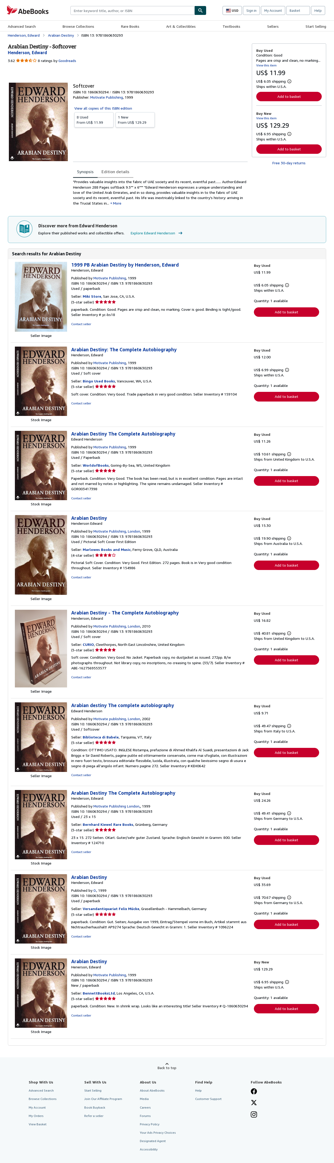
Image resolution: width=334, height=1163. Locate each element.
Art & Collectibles (181, 26)
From (94, 120)
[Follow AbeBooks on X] (254, 1103)
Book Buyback (94, 1107)
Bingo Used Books (99, 381)
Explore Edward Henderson (157, 233)
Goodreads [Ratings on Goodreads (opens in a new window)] (67, 60)
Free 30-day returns (289, 163)
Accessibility (149, 1149)
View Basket (37, 1124)
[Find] (200, 10)
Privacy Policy (149, 1124)
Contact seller (81, 324)
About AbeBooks (152, 1090)
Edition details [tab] (115, 171)
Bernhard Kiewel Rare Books (108, 824)
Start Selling (316, 26)
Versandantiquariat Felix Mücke (111, 908)
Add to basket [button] (289, 96)
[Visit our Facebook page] (254, 1092)
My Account (273, 10)
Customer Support (208, 1099)
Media (144, 1099)
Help (318, 10)
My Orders (36, 1116)
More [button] (117, 203)
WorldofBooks (96, 465)
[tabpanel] (160, 192)
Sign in (251, 10)
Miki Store (92, 296)
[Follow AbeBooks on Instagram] (254, 1115)
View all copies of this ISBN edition (103, 108)
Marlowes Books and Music (107, 549)
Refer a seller (93, 1116)
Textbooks (231, 26)
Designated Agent (153, 1141)
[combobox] (132, 10)
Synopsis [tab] (85, 171)
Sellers (273, 26)
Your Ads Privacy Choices (158, 1132)
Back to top (167, 1067)
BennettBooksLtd (99, 993)
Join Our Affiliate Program (103, 1099)
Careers (145, 1107)
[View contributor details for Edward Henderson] (27, 52)
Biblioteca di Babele (101, 737)
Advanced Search (22, 26)
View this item (266, 65)
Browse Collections (78, 26)
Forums (145, 1116)
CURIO (88, 644)
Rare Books (130, 26)
